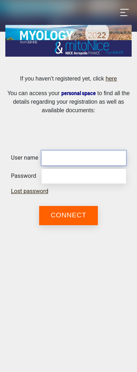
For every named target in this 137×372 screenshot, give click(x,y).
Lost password (29, 191)
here (111, 79)
